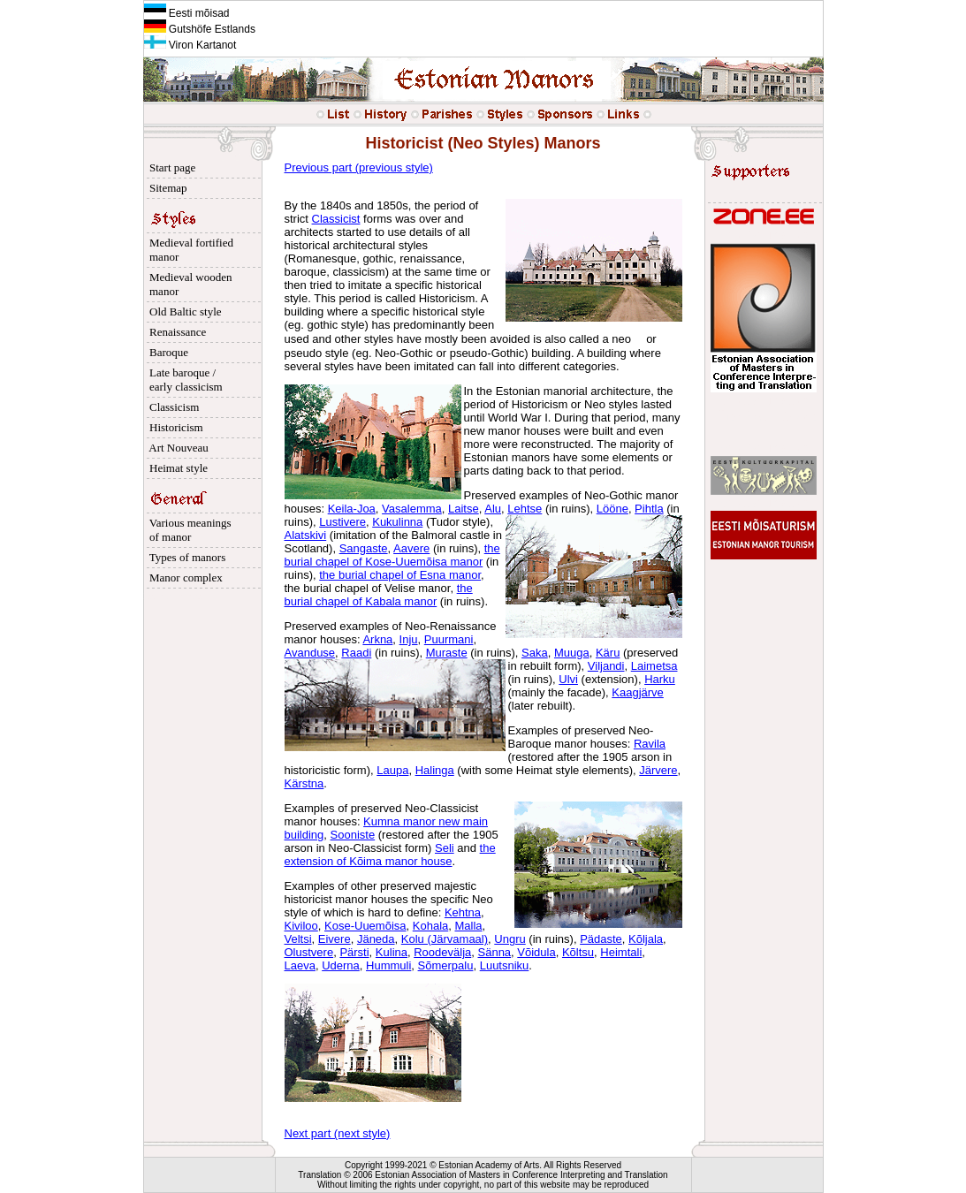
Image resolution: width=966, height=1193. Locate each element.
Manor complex (183, 577)
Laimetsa (654, 665)
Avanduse (310, 652)
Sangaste (363, 548)
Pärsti (354, 952)
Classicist (336, 218)
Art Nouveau (176, 447)
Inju (408, 639)
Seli (444, 848)
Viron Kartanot (190, 45)
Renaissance (175, 331)
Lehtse (524, 508)
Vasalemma (412, 508)
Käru (608, 652)
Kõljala (645, 939)
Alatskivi (306, 535)
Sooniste (353, 834)
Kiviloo (301, 925)
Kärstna (304, 783)
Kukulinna (397, 521)
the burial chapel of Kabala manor (379, 594)
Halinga (434, 770)
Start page (170, 167)
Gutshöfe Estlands (199, 29)
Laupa (392, 770)
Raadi (356, 652)
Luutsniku (504, 965)
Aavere (411, 548)
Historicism (173, 427)
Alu (492, 508)
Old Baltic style (183, 311)
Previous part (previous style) (359, 167)
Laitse (463, 508)
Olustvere (309, 952)
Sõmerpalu (446, 965)
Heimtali (621, 952)
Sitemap (165, 187)
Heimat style (176, 468)
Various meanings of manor (188, 529)
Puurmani (449, 639)
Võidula (536, 952)
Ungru (509, 939)
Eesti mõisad (187, 13)
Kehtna (463, 912)
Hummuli (388, 965)
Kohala (430, 925)
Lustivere (342, 521)
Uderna (341, 965)
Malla (468, 925)
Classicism (172, 407)
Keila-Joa (352, 508)
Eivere (334, 939)
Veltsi (298, 939)
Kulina (391, 952)
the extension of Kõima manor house (390, 854)
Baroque (166, 352)
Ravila (650, 743)
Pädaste (601, 939)
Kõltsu (578, 952)
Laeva (300, 965)
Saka (534, 652)
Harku (659, 679)
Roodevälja (442, 952)
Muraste (447, 652)
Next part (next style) (338, 1133)
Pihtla (649, 508)
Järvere (658, 770)
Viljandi (606, 665)
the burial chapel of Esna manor (400, 574)
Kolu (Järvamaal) (444, 939)
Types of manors (185, 557)
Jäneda (376, 939)
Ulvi (568, 679)
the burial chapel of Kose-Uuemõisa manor (392, 555)
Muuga (571, 652)
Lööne (612, 508)
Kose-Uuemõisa (365, 925)
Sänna (495, 952)
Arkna (377, 639)
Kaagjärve (638, 692)
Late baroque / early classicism (183, 379)
